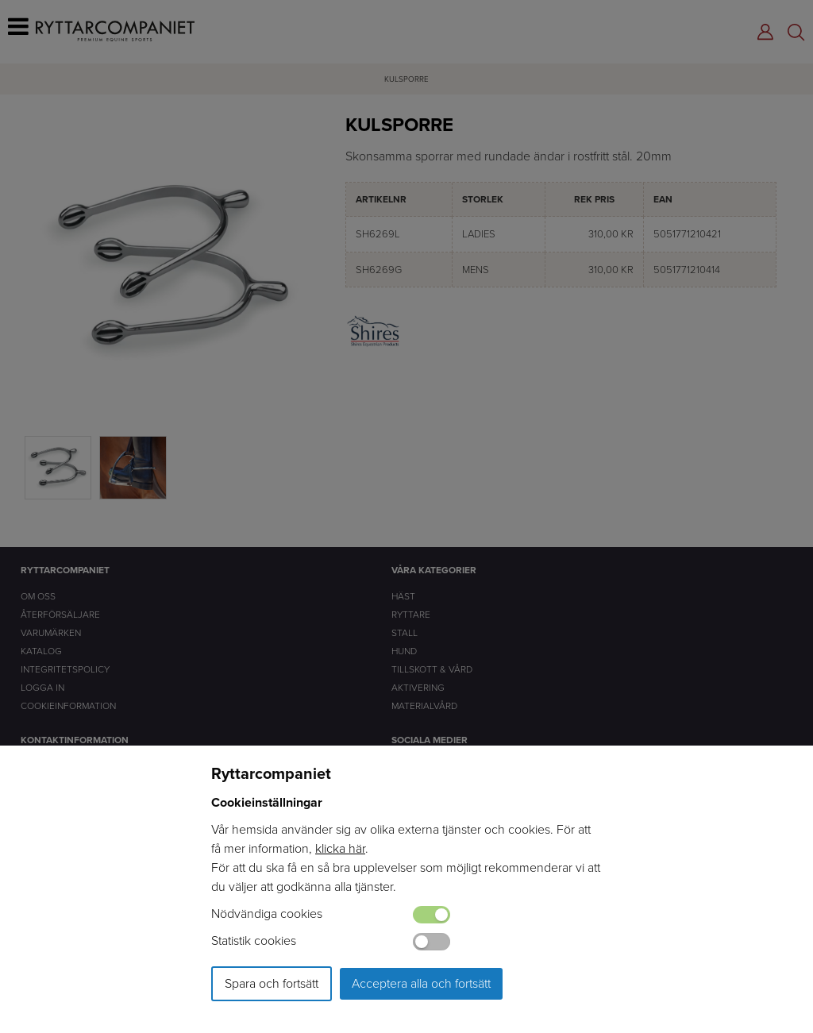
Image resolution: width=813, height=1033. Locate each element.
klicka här (340, 848)
